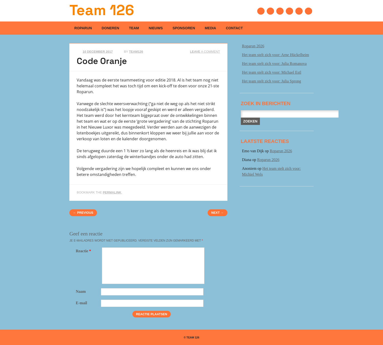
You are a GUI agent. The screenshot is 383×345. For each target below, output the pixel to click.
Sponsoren (183, 28)
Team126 (136, 51)
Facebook (261, 11)
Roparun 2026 (253, 46)
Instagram (299, 11)
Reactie (84, 251)
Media (210, 28)
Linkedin (280, 11)
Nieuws (156, 28)
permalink (112, 192)
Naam (81, 291)
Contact (234, 28)
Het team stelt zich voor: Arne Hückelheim (275, 55)
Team (134, 28)
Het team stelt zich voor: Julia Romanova (274, 63)
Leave (205, 51)
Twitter (270, 11)
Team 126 (101, 10)
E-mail (81, 303)
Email (308, 11)
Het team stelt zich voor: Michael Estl (271, 72)
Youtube (289, 11)
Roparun (83, 28)
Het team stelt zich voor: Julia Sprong (271, 81)
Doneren (110, 28)
